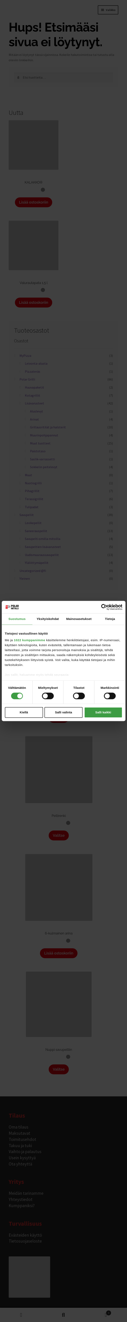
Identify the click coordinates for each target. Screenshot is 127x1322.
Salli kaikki (103, 712)
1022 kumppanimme (29, 640)
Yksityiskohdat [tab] (48, 619)
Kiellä (24, 712)
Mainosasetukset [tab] (78, 619)
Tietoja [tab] (110, 619)
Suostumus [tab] (17, 619)
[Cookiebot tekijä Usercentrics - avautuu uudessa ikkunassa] (104, 607)
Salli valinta (63, 712)
